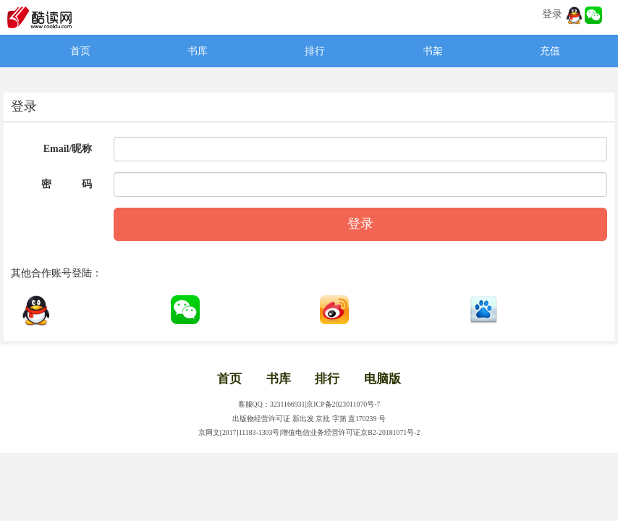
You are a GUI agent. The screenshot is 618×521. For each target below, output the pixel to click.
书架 (433, 51)
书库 (197, 51)
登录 (552, 14)
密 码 (66, 184)
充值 (550, 51)
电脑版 (382, 379)
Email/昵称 (68, 148)
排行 (315, 51)
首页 (80, 51)
